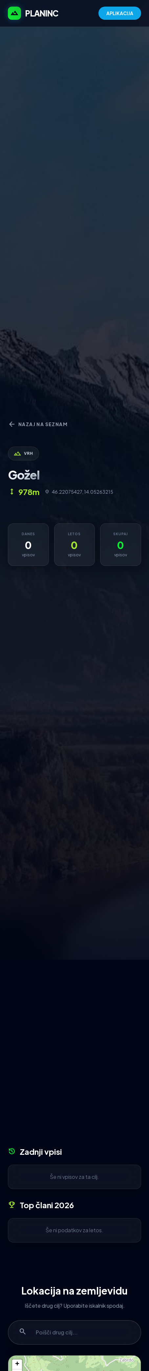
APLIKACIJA (119, 13)
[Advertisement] (74, 1055)
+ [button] (17, 1364)
